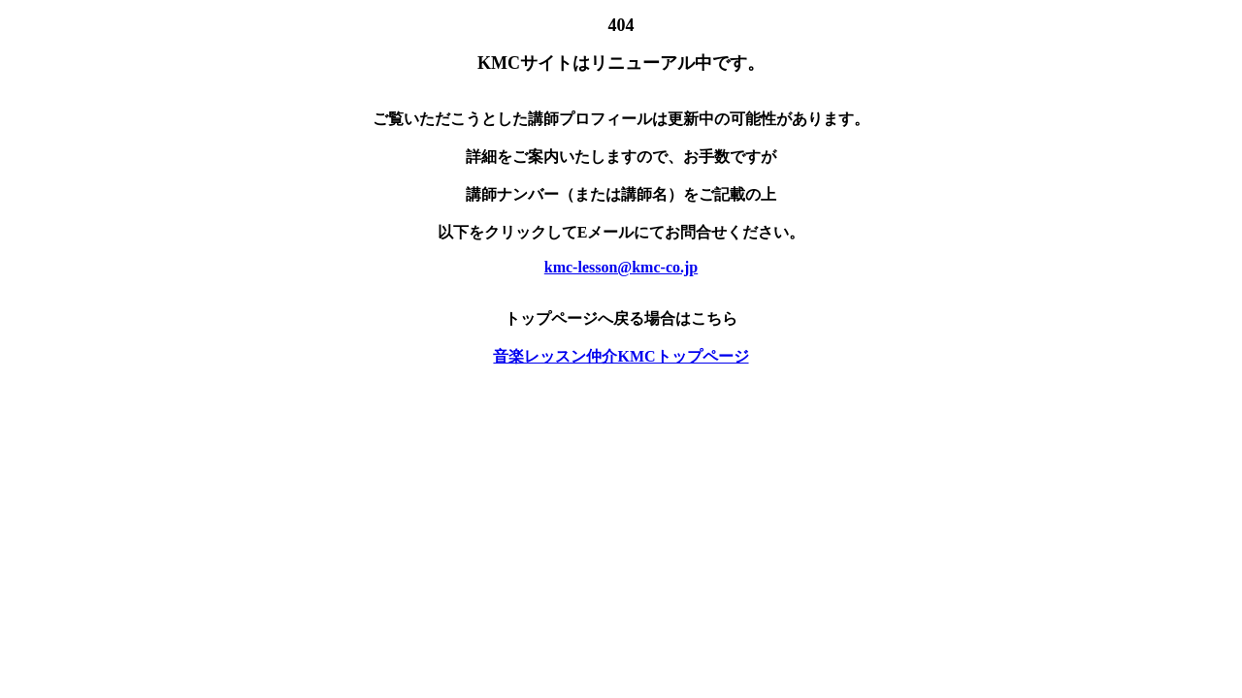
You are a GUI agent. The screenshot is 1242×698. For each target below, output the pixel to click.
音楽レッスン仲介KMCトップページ (620, 356)
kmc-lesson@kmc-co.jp (621, 267)
